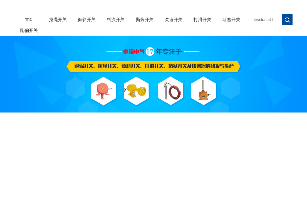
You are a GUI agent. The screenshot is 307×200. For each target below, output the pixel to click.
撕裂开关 (145, 19)
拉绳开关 (58, 19)
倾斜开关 (87, 19)
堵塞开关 (231, 19)
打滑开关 (202, 19)
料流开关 (116, 19)
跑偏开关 (29, 30)
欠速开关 (173, 19)
